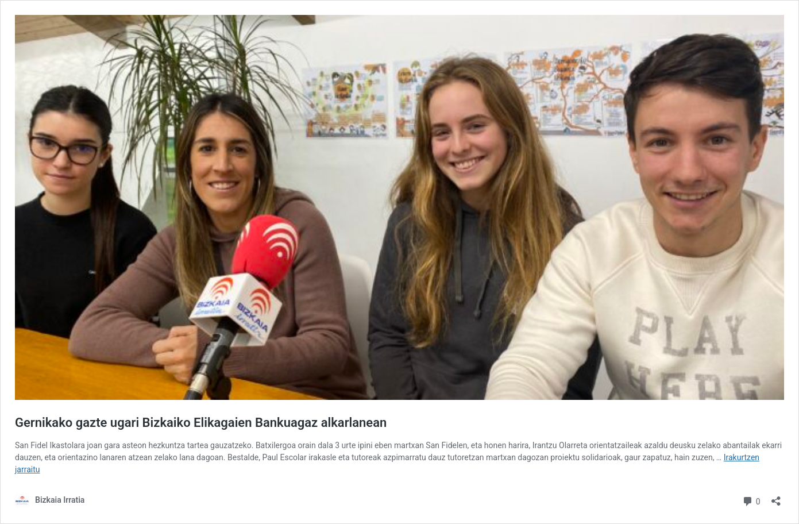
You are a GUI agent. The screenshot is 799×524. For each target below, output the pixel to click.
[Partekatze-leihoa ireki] (776, 497)
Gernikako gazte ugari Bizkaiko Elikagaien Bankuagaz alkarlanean (201, 422)
